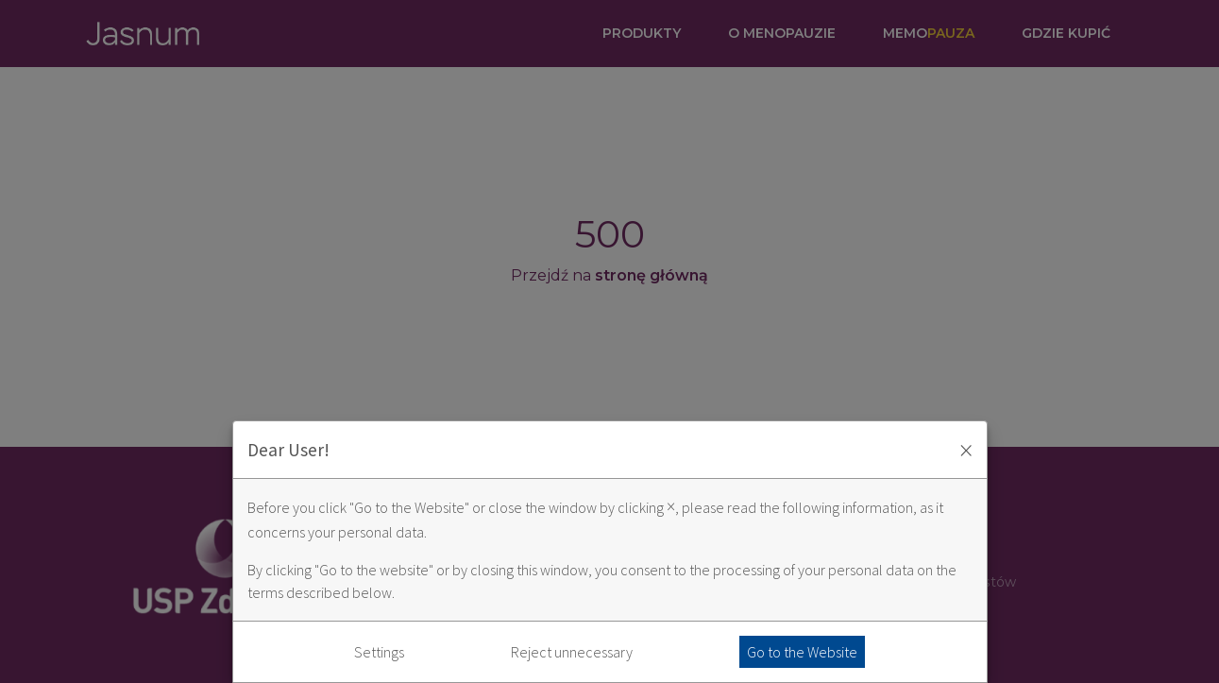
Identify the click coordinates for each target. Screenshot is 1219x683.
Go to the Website (802, 651)
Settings (379, 651)
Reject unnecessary (572, 651)
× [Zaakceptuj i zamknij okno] (966, 449)
